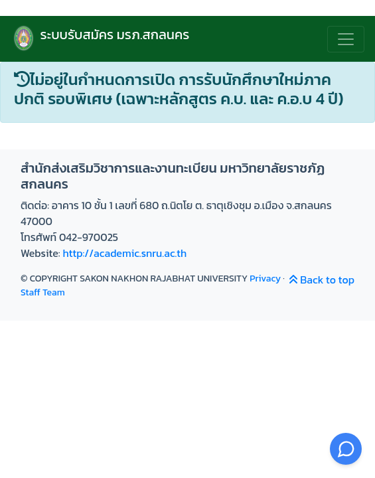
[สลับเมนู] (345, 39)
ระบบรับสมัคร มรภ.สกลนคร (100, 39)
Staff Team (43, 292)
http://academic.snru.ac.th (124, 253)
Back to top (321, 279)
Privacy (265, 278)
